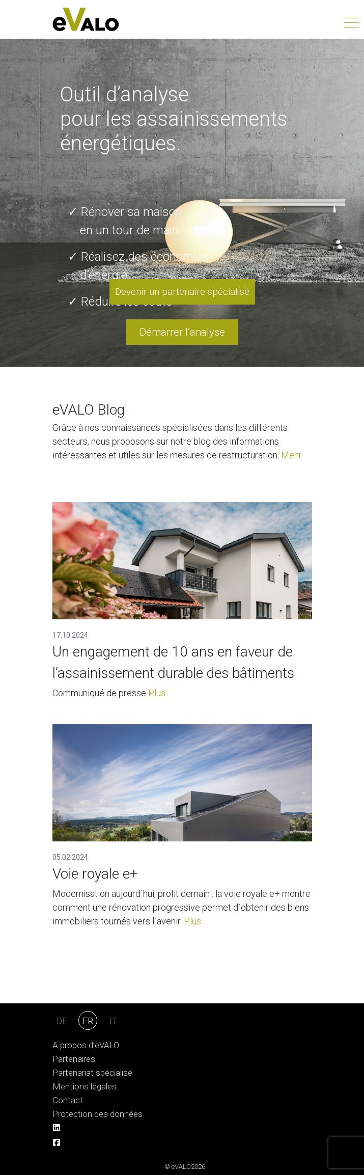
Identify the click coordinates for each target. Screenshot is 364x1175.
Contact (67, 1100)
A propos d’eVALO (85, 1045)
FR (87, 1021)
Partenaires (73, 1059)
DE (61, 1021)
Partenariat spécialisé (92, 1073)
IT (113, 1021)
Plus (156, 693)
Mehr (291, 455)
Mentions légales (84, 1086)
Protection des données (97, 1114)
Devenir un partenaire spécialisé (182, 291)
